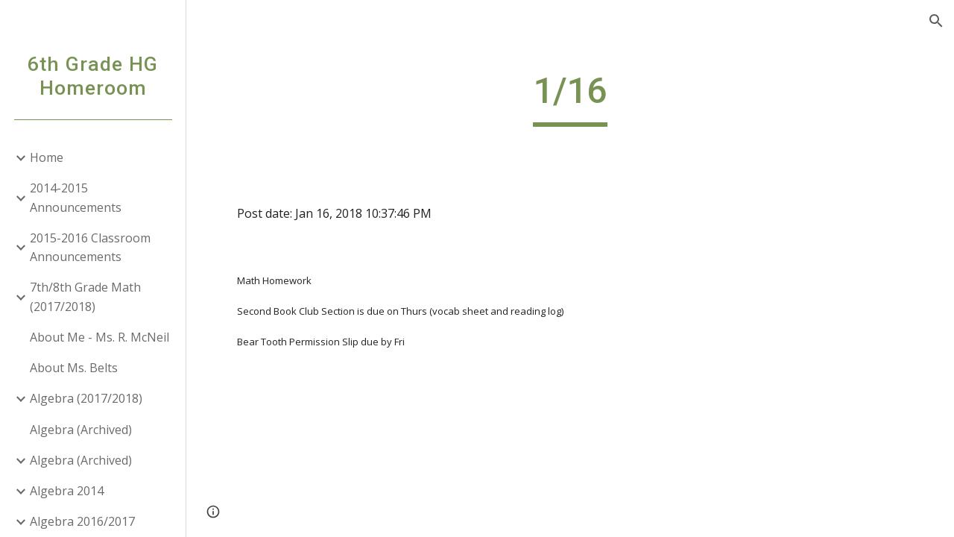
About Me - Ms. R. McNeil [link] (99, 337)
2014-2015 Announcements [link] (75, 197)
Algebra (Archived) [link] (81, 429)
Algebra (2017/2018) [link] (86, 398)
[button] (936, 21)
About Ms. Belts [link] (74, 367)
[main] (570, 98)
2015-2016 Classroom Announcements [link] (90, 247)
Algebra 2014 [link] (67, 491)
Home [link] (46, 157)
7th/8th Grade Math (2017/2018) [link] (85, 296)
